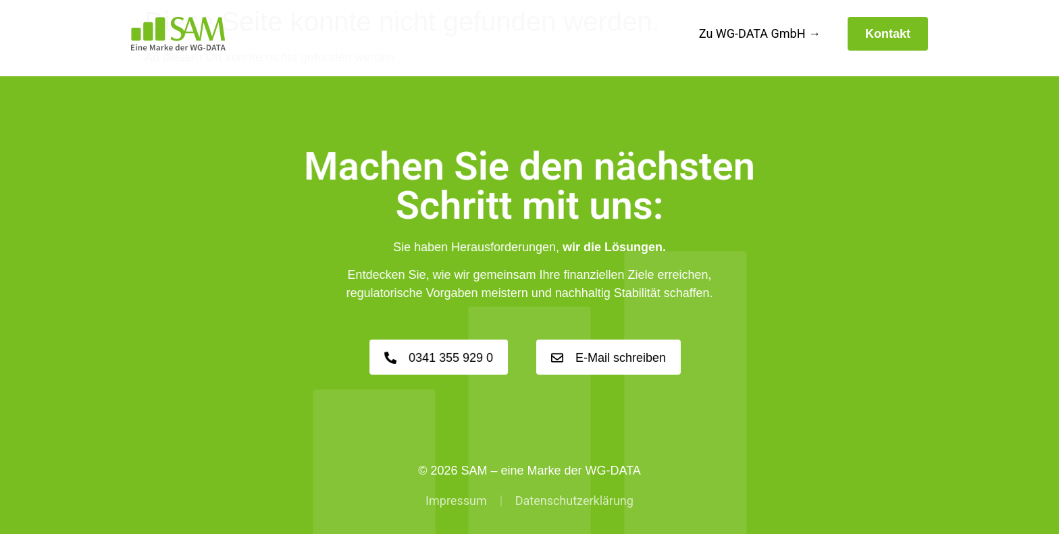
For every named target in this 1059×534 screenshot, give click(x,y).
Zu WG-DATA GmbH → (760, 33)
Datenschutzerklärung (574, 500)
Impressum (456, 500)
